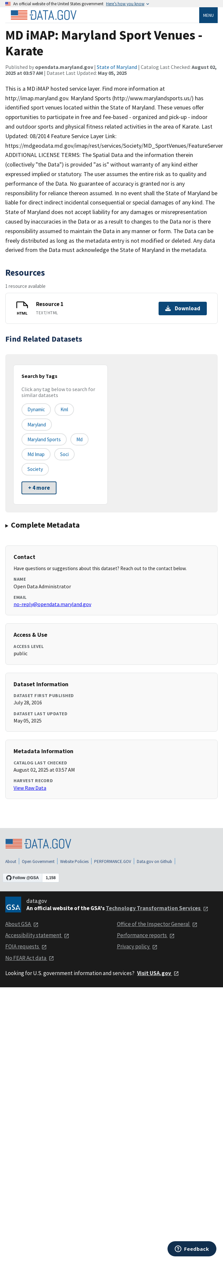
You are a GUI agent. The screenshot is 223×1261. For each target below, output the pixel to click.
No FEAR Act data (29, 958)
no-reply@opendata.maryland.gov (52, 604)
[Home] (44, 15)
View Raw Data (30, 787)
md (79, 439)
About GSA (22, 924)
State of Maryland (117, 67)
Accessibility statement (37, 935)
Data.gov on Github (154, 861)
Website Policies (74, 861)
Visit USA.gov (158, 973)
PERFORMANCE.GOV (112, 861)
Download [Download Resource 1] (182, 308)
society (35, 469)
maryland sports (44, 439)
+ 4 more (39, 487)
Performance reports (146, 935)
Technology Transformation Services (157, 908)
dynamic (36, 409)
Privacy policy (137, 946)
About (10, 861)
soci (64, 454)
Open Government (38, 861)
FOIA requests (26, 946)
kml (64, 409)
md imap (36, 454)
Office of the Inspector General (157, 924)
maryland (36, 424)
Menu (208, 15)
